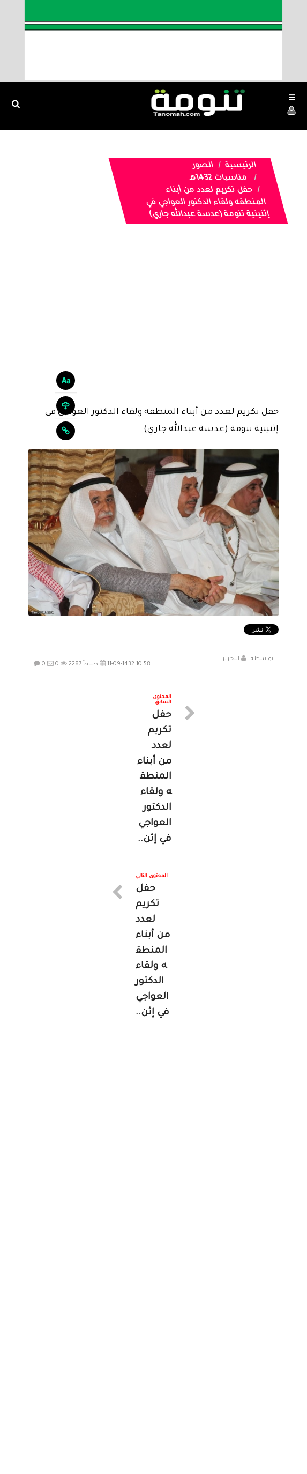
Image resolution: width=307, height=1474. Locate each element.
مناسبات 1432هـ (218, 178)
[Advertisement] (153, 323)
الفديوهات (180, 1376)
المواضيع (222, 1376)
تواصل (100, 1376)
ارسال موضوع (54, 1376)
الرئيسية (240, 166)
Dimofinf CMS (163, 1430)
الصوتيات (138, 1376)
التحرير (230, 659)
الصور (202, 166)
